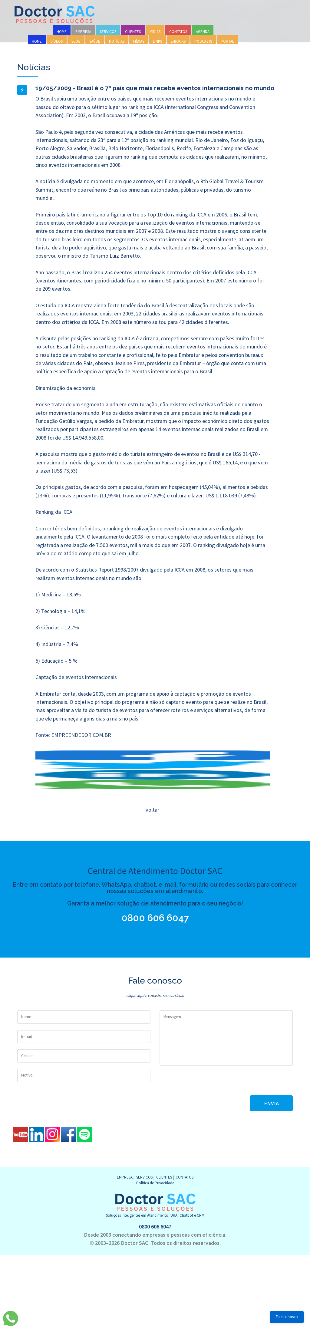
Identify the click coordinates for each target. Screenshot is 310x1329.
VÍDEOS (57, 41)
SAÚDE (94, 41)
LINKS (157, 41)
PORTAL (227, 41)
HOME (62, 31)
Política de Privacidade (155, 1183)
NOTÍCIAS (116, 41)
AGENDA (202, 31)
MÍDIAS (155, 31)
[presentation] (206, 1083)
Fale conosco (287, 1316)
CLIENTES (133, 31)
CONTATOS (178, 31)
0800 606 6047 (156, 917)
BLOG (76, 41)
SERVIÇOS (108, 31)
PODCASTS (203, 41)
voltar (152, 809)
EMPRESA (83, 31)
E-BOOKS (178, 41)
